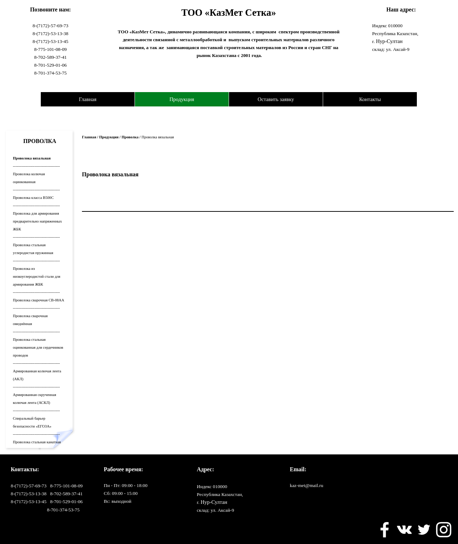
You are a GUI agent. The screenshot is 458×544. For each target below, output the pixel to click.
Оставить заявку (276, 99)
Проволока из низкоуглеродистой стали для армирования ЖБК (36, 276)
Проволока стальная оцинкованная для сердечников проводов (38, 347)
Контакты (370, 99)
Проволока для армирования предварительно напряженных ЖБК (37, 221)
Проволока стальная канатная (37, 442)
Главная (87, 99)
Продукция (181, 99)
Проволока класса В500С (33, 198)
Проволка (130, 137)
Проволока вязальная (31, 158)
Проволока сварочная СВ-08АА (38, 300)
